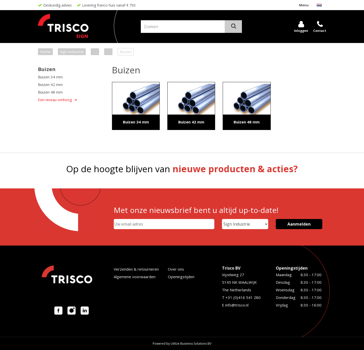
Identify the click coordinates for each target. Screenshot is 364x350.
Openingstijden (181, 276)
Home (45, 51)
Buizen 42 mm (50, 84)
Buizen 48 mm (50, 92)
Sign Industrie (72, 51)
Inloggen (301, 31)
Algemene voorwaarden (134, 276)
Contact (319, 31)
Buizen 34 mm (50, 76)
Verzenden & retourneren (136, 269)
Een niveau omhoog (55, 99)
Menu (304, 5)
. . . (95, 51)
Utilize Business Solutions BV (191, 343)
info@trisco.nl (236, 305)
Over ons (176, 269)
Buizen (47, 69)
